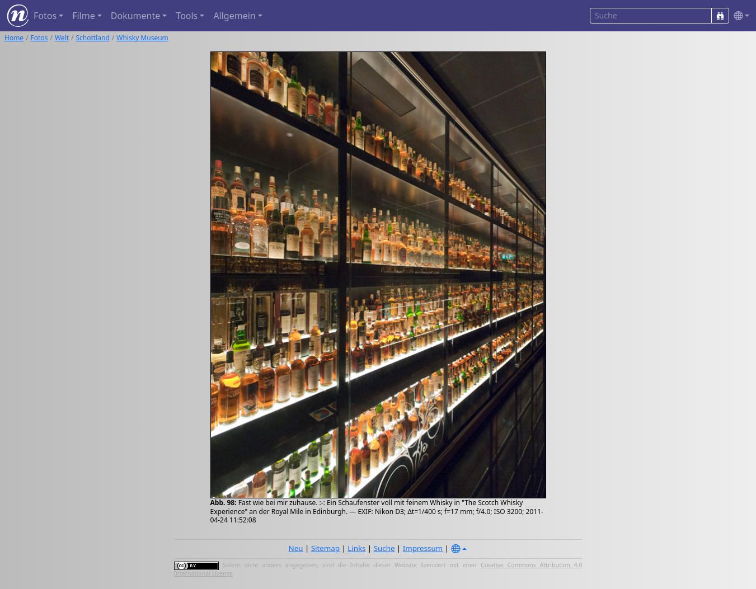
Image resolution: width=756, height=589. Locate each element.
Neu (296, 548)
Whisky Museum (142, 38)
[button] (739, 16)
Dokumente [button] (135, 16)
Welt (62, 38)
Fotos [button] (45, 16)
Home (14, 38)
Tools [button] (187, 16)
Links (356, 548)
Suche (384, 548)
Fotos (39, 38)
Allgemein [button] (234, 16)
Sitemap (325, 548)
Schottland (93, 38)
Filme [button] (83, 16)
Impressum (423, 548)
